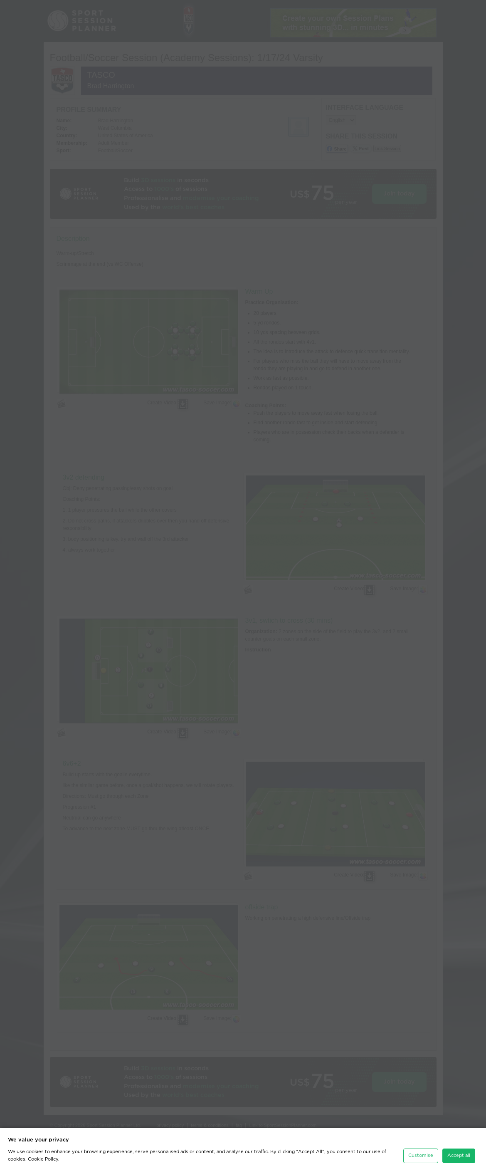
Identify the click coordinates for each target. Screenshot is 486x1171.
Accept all (458, 1151)
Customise (420, 1151)
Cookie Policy (43, 1155)
